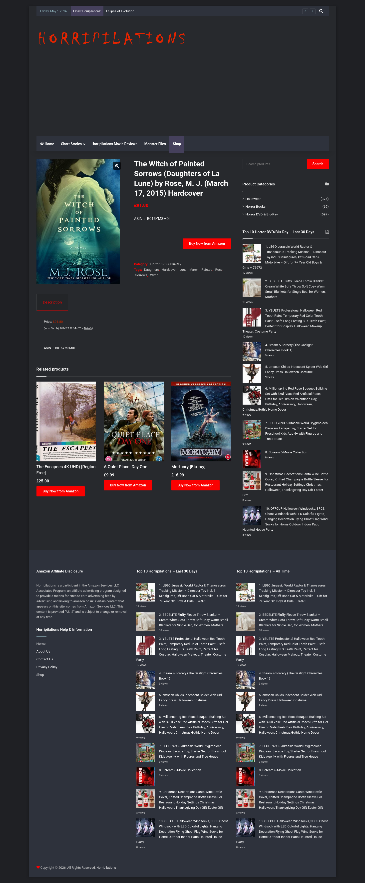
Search (318, 164)
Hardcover (169, 269)
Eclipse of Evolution (120, 11)
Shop (177, 144)
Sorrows (141, 275)
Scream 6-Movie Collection (288, 452)
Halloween (254, 199)
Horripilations (106, 867)
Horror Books (256, 206)
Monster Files (155, 144)
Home (47, 144)
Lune (183, 269)
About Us (43, 651)
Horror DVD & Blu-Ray (165, 264)
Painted (206, 269)
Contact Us (44, 659)
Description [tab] (52, 302)
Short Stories (71, 144)
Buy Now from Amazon (207, 243)
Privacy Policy (46, 667)
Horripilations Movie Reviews (114, 144)
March (194, 269)
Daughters (151, 269)
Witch (154, 275)
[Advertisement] (183, 99)
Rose (219, 269)
